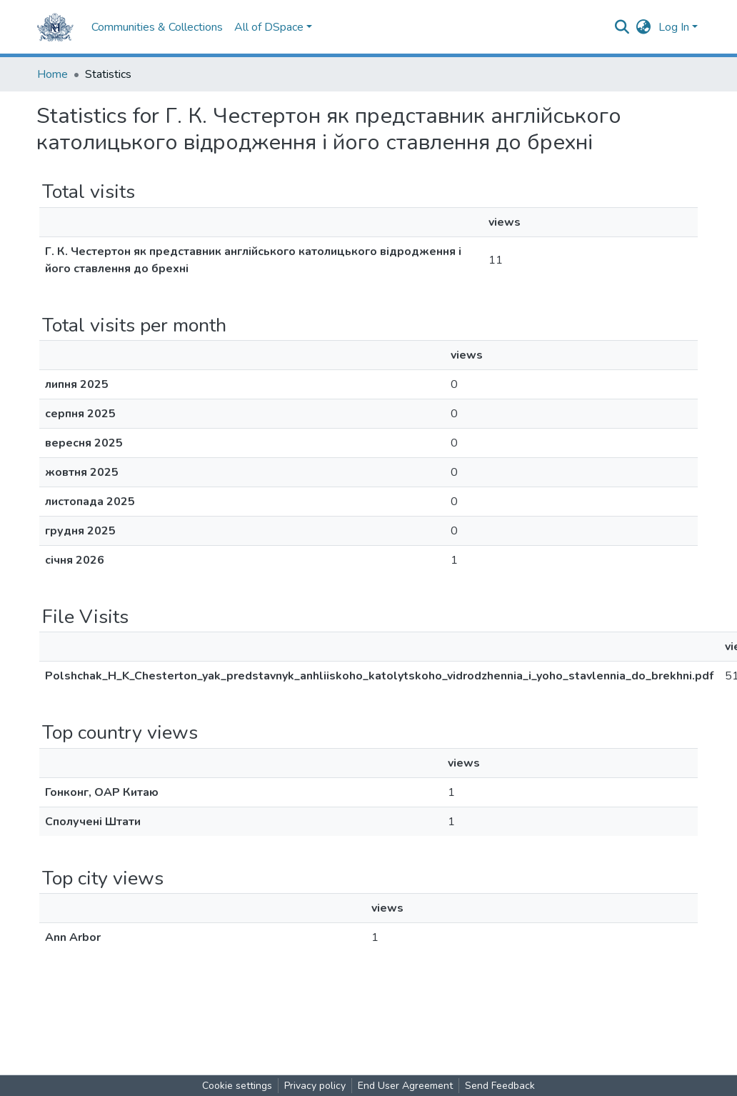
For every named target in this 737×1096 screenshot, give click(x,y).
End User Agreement (405, 1085)
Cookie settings (237, 1085)
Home (52, 74)
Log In (673, 27)
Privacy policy (315, 1085)
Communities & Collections (157, 27)
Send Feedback (500, 1085)
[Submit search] (622, 27)
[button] (644, 27)
